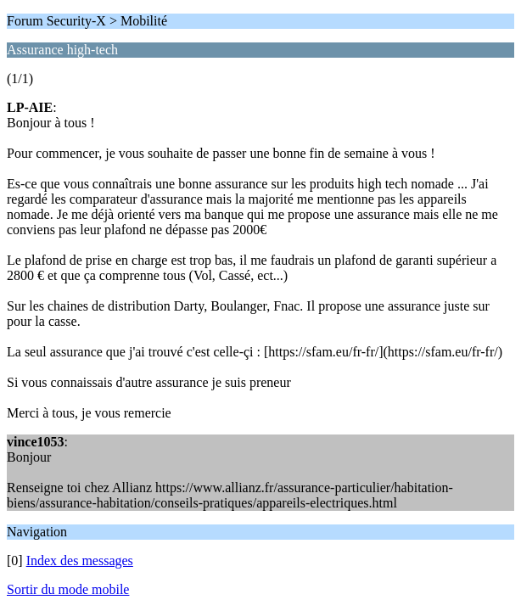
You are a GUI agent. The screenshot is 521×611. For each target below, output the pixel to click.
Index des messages (79, 560)
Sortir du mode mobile (68, 589)
